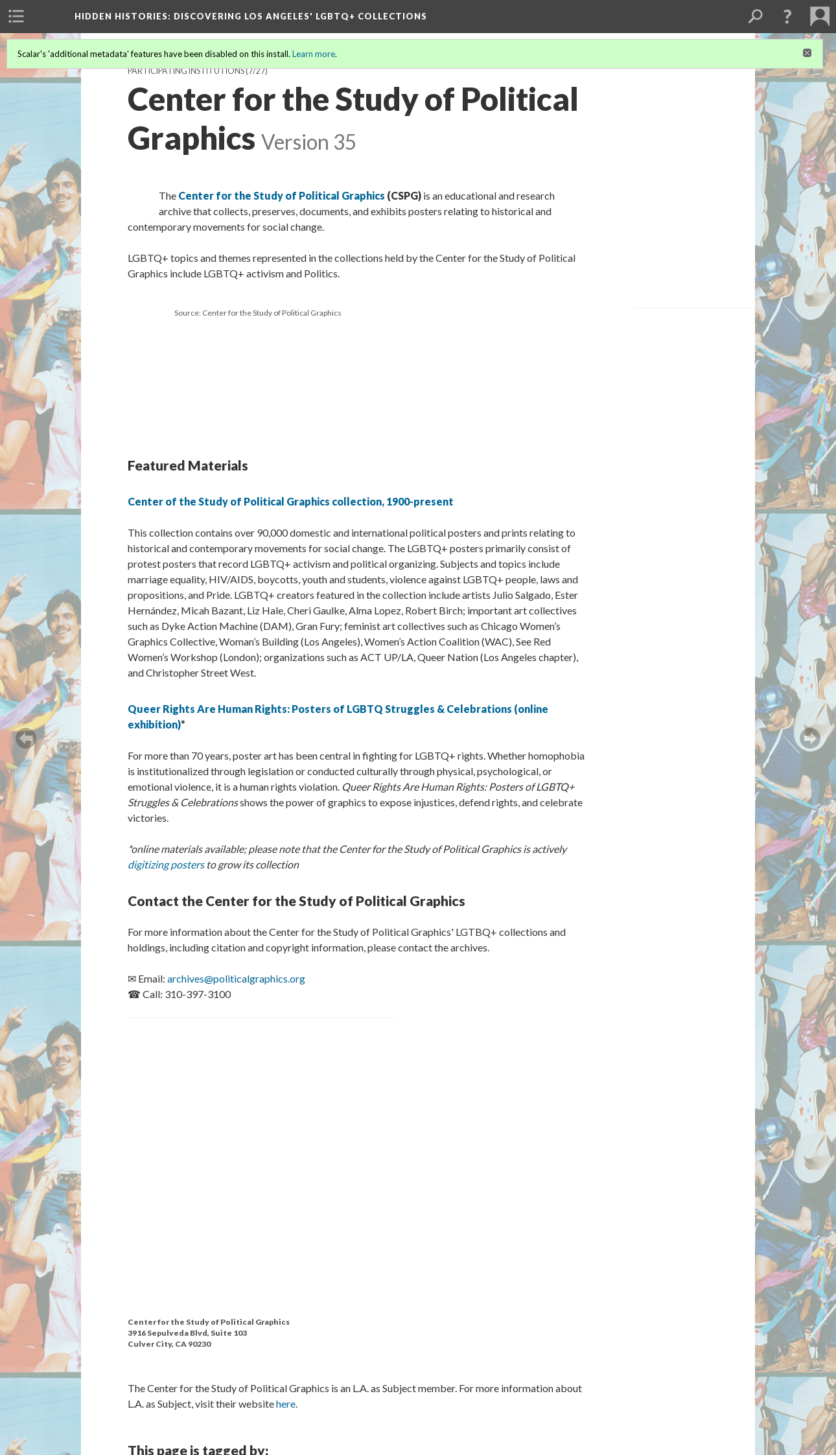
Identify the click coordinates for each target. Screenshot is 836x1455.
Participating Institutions (186, 71)
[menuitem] (16, 16)
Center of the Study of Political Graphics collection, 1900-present (291, 501)
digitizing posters (166, 864)
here (286, 1403)
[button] (787, 16)
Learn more (313, 54)
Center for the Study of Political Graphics (281, 195)
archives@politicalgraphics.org (236, 978)
